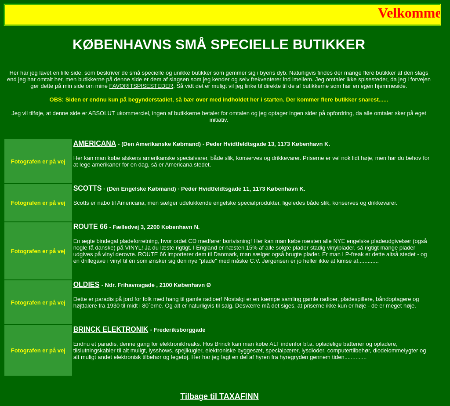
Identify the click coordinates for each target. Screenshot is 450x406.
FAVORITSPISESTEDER (141, 86)
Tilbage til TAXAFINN (219, 396)
